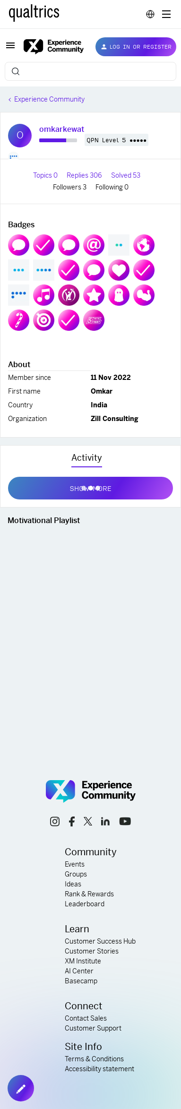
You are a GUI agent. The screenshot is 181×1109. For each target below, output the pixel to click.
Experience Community (49, 99)
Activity (86, 457)
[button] (10, 48)
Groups (76, 874)
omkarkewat (61, 129)
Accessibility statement (99, 1069)
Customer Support (93, 1028)
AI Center (79, 971)
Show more (90, 486)
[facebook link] (72, 823)
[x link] (88, 822)
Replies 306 (85, 175)
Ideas (73, 884)
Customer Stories (92, 951)
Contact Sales (86, 1018)
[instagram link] (55, 823)
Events (75, 864)
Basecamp (81, 981)
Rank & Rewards (89, 894)
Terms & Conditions (94, 1059)
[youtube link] (125, 822)
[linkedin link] (105, 822)
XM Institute (83, 961)
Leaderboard (84, 904)
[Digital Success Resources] (166, 14)
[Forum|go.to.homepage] (52, 46)
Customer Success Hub (100, 941)
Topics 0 (46, 175)
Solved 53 (125, 175)
